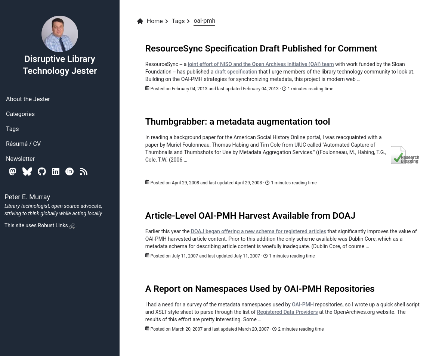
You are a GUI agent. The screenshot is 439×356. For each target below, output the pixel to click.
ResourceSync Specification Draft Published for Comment (261, 48)
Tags (12, 128)
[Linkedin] (55, 171)
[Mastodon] (12, 171)
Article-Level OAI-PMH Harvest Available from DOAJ (250, 215)
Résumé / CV (23, 143)
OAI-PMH (303, 304)
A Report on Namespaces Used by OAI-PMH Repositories (260, 289)
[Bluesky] (27, 171)
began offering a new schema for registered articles (258, 231)
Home (149, 21)
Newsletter (20, 158)
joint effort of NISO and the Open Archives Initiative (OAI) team (261, 64)
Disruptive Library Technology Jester (59, 45)
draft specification (236, 72)
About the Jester (28, 99)
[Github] (42, 171)
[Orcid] (69, 171)
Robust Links (56, 225)
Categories (20, 114)
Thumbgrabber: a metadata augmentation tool (237, 121)
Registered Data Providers (287, 312)
